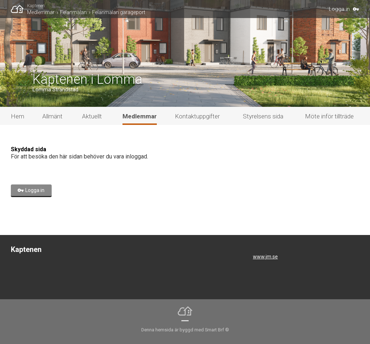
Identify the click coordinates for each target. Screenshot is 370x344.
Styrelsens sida (263, 116)
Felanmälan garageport (118, 12)
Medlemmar (41, 12)
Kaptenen (36, 5)
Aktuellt (92, 116)
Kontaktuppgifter (197, 116)
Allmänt (52, 116)
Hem (17, 116)
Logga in (339, 9)
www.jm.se (265, 257)
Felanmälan (73, 12)
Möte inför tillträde (329, 116)
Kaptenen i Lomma (87, 79)
